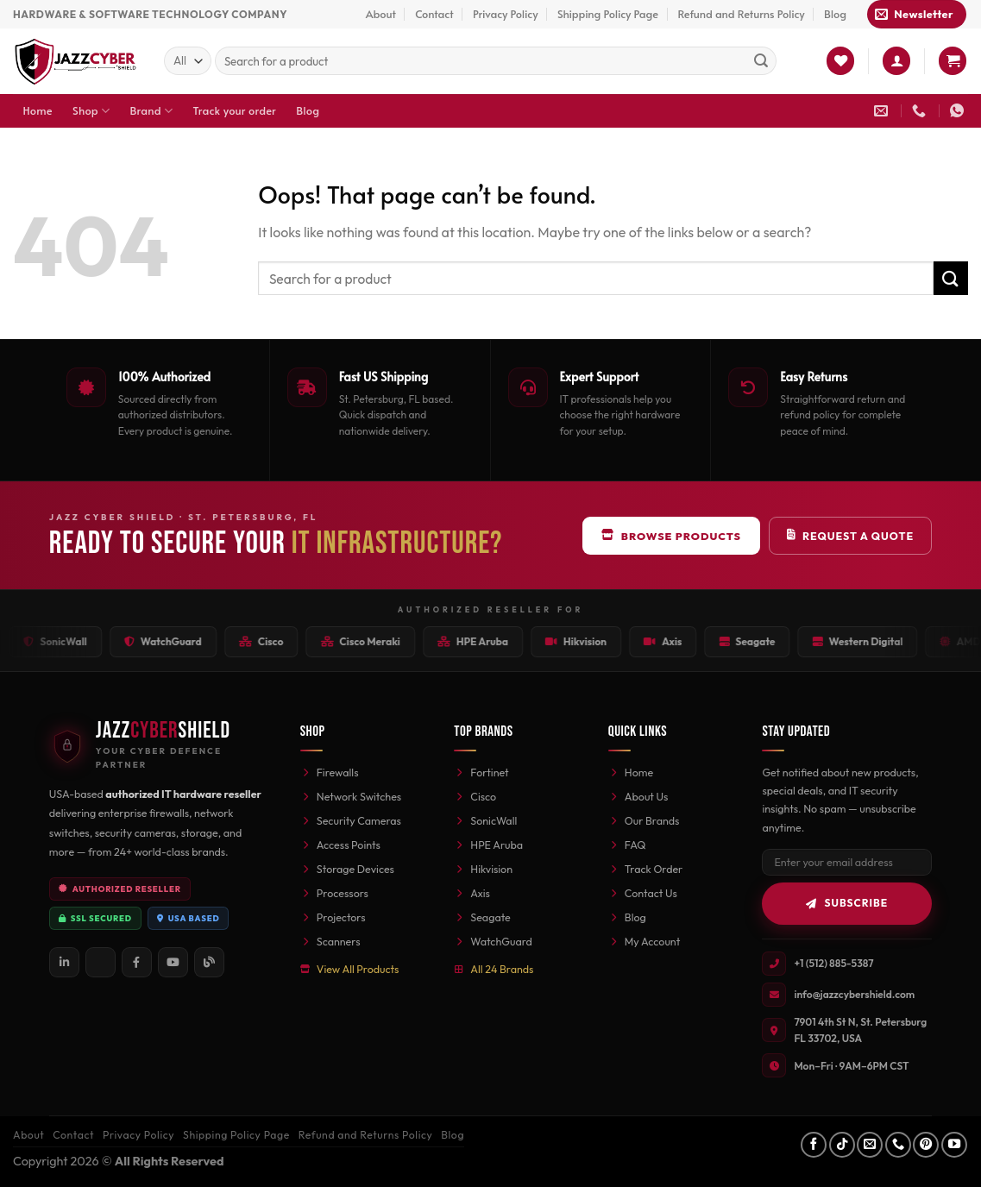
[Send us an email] (870, 1145)
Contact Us (642, 893)
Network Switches (350, 796)
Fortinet (481, 772)
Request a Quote (850, 536)
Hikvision (483, 869)
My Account (644, 941)
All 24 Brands (493, 969)
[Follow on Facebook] (814, 1145)
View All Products (349, 969)
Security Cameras (350, 820)
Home (38, 110)
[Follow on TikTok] (842, 1145)
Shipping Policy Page (607, 14)
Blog (835, 14)
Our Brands (644, 820)
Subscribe (847, 902)
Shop (91, 111)
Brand (151, 111)
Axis (472, 893)
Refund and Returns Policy (740, 14)
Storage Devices (347, 869)
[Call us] (898, 1145)
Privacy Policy (505, 14)
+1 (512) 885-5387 (833, 963)
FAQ (627, 844)
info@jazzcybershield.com (854, 994)
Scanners (330, 941)
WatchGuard (492, 941)
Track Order (645, 869)
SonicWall (485, 820)
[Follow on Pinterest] (926, 1145)
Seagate (482, 917)
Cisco (475, 796)
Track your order (234, 110)
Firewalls (329, 772)
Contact (434, 14)
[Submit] (761, 61)
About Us (638, 796)
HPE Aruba (488, 844)
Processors (334, 893)
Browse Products (671, 536)
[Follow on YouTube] (954, 1145)
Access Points (340, 844)
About (381, 14)
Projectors (333, 917)
